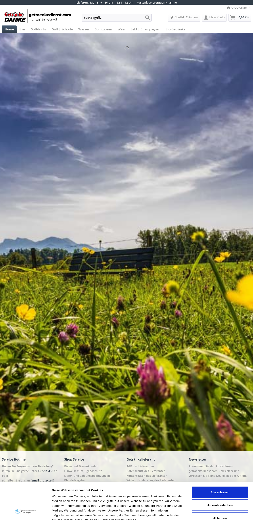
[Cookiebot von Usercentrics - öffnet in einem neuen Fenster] (25, 512)
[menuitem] (117, 19)
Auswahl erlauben (220, 472)
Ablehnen (220, 485)
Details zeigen (210, 512)
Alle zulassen (220, 459)
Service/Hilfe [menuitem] (237, 8)
